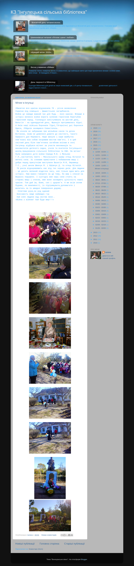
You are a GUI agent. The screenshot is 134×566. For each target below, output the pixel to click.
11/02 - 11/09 (100, 162)
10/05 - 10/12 (100, 176)
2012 (95, 236)
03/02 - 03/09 (100, 214)
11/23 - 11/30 (100, 159)
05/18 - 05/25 (100, 197)
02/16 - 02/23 (100, 221)
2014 (95, 149)
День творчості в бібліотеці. (43, 82)
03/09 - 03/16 (100, 211)
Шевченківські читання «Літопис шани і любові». (53, 37)
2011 (95, 239)
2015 (95, 145)
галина (108, 252)
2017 (95, 138)
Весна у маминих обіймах (42, 67)
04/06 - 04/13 (100, 200)
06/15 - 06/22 (100, 194)
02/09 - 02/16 (100, 225)
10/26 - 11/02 (100, 166)
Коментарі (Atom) (36, 549)
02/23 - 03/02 (100, 218)
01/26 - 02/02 (100, 228)
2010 (95, 243)
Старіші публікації (74, 543)
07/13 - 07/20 (100, 183)
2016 (95, 142)
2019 (95, 131)
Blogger (84, 559)
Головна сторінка (49, 543)
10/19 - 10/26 (100, 173)
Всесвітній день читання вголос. (46, 22)
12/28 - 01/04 (100, 152)
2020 (95, 128)
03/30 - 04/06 (100, 204)
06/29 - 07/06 (100, 187)
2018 (95, 135)
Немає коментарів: (49, 535)
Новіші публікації (25, 543)
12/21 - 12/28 (100, 155)
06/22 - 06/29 (100, 190)
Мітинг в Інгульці (24, 103)
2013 (95, 232)
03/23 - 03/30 (100, 207)
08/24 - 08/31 (100, 180)
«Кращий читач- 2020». (41, 52)
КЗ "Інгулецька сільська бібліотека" (49, 12)
